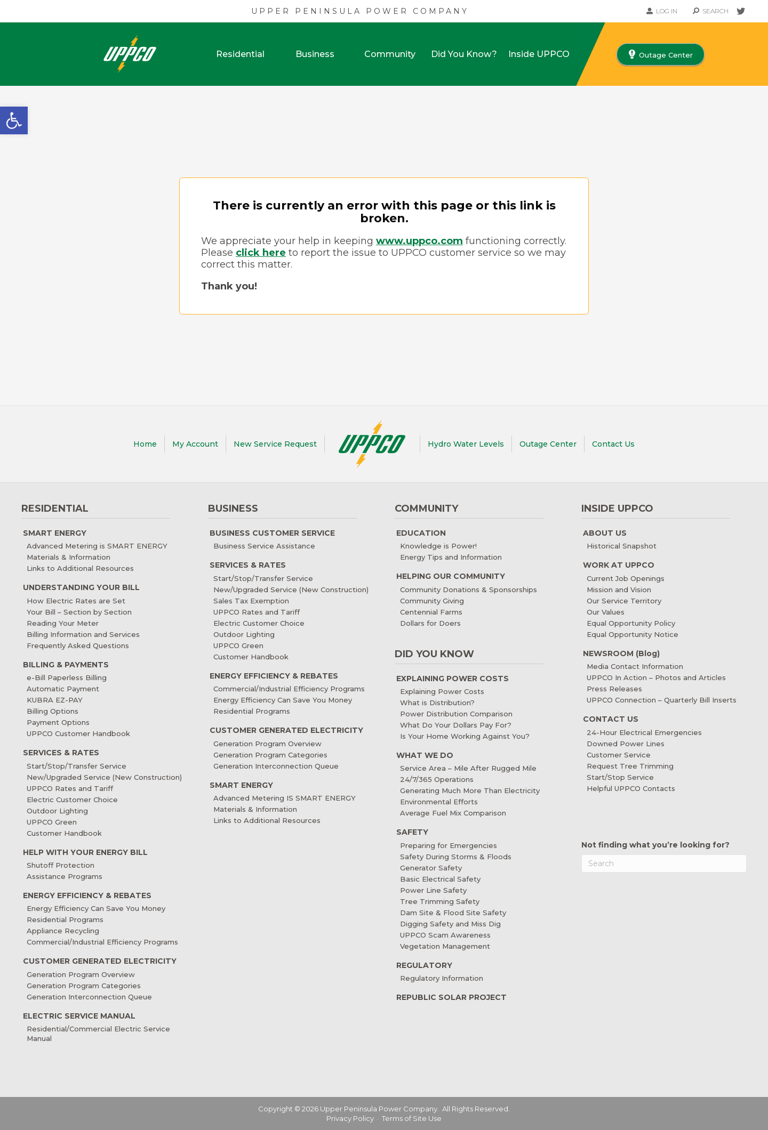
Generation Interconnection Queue (89, 996)
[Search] (664, 863)
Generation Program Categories (84, 985)
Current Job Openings (626, 578)
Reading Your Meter (63, 623)
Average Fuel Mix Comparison (453, 813)
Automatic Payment (63, 688)
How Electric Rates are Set (76, 600)
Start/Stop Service (620, 777)
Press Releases (614, 688)
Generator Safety (431, 867)
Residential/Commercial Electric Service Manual (98, 1033)
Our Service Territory (624, 600)
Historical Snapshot (622, 546)
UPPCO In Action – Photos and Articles (656, 677)
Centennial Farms (431, 612)
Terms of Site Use (412, 1118)
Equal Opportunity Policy (631, 623)
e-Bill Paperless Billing (67, 677)
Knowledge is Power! (438, 546)
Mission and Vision (619, 589)
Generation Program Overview (81, 974)
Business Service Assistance (264, 546)
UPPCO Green (52, 822)
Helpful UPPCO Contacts (631, 788)
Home (145, 444)
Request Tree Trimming (630, 766)
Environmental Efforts (439, 801)
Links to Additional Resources (80, 568)
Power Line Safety (433, 890)
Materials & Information (68, 557)
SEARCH (711, 11)
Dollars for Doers (430, 623)
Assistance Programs (64, 876)
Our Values (606, 612)
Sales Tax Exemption (251, 600)
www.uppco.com (419, 241)
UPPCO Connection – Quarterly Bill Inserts (662, 700)
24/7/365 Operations (437, 779)
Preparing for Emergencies (448, 845)
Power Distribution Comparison (456, 713)
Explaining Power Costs (442, 691)
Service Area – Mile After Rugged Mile (468, 768)
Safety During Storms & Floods (455, 856)
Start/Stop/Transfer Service (76, 766)
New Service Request (275, 444)
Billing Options (52, 711)
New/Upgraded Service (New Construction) (104, 777)
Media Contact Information (635, 666)
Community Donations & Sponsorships (468, 589)
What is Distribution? (437, 702)
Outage (548, 444)
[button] (14, 120)
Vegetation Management (445, 946)
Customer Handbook (64, 833)
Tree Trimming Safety (439, 901)
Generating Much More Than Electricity (470, 790)
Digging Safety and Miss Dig (450, 923)
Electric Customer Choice (72, 799)
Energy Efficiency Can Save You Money (96, 908)
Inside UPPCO (539, 54)
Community (389, 54)
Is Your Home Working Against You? (465, 736)
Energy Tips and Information (451, 557)
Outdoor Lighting (57, 810)
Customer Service (619, 754)
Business (314, 54)
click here (261, 253)
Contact (613, 444)
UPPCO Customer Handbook (78, 733)
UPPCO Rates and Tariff (70, 788)
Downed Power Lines (626, 743)
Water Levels (466, 444)
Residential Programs (65, 919)
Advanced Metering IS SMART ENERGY (284, 798)
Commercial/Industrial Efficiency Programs (102, 942)
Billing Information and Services (83, 634)
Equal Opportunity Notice (632, 634)
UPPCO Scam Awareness (445, 935)
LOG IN (661, 11)
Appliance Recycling (63, 930)
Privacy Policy (350, 1118)
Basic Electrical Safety (440, 879)
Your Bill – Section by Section (79, 612)
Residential (240, 54)
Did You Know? (464, 54)
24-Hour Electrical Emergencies (644, 732)
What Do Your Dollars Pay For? (455, 725)
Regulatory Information (441, 978)
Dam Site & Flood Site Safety (453, 912)
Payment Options (58, 722)
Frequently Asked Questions (78, 645)
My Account (195, 444)
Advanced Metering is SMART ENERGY (97, 546)
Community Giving (432, 600)
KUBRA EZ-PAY (55, 700)
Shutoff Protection (60, 865)
